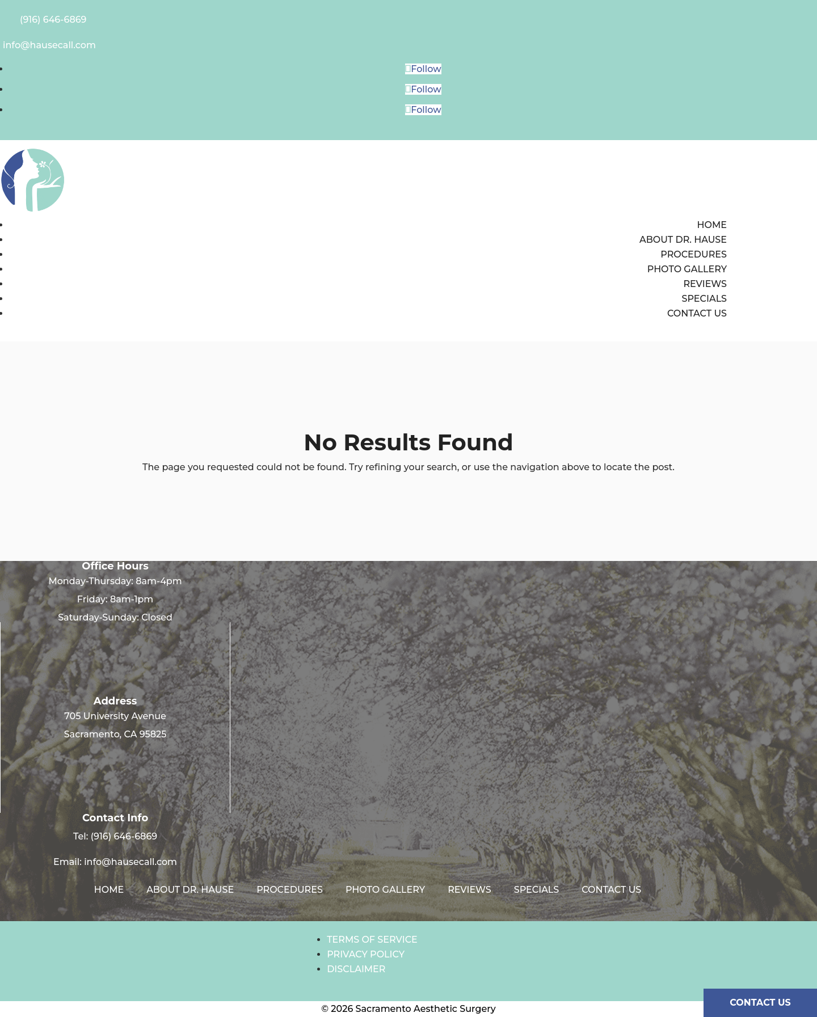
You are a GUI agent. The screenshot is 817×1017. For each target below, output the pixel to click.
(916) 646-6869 (124, 836)
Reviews (705, 283)
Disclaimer (356, 969)
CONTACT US (760, 1002)
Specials (704, 298)
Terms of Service (372, 939)
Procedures (693, 254)
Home (712, 225)
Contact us (697, 313)
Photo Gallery (687, 269)
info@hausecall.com (130, 861)
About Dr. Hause (683, 239)
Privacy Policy (366, 954)
